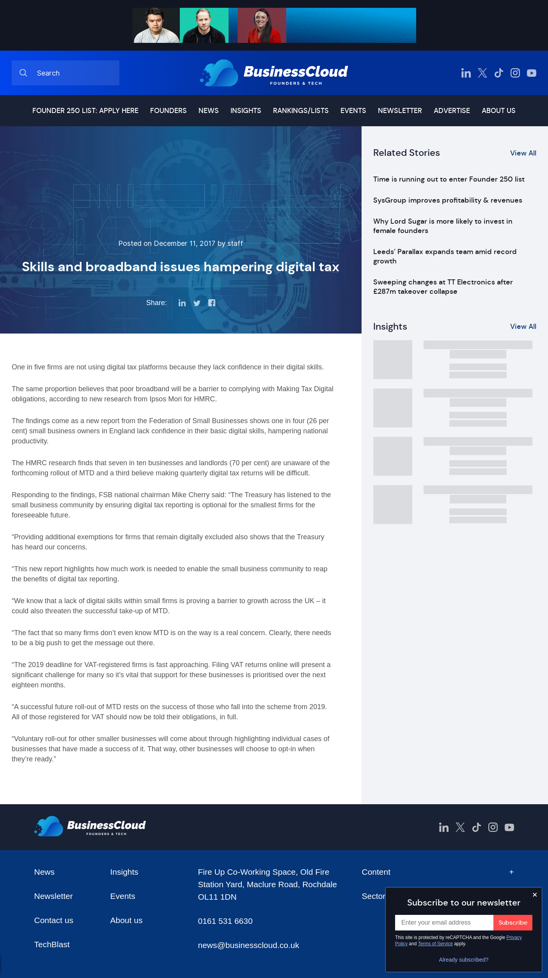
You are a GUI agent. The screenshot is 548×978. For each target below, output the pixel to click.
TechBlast (52, 944)
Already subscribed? (464, 959)
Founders (168, 110)
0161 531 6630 (225, 920)
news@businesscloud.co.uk (248, 945)
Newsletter (400, 110)
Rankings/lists (301, 110)
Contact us (53, 920)
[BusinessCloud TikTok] (499, 73)
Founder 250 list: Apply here (85, 110)
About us (499, 110)
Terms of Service (435, 943)
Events (353, 110)
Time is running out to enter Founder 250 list (449, 179)
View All (523, 153)
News (209, 110)
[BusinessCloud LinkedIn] (466, 73)
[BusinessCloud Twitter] (482, 73)
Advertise (452, 110)
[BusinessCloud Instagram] (515, 73)
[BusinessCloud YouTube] (531, 73)
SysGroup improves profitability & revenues (447, 200)
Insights (246, 110)
